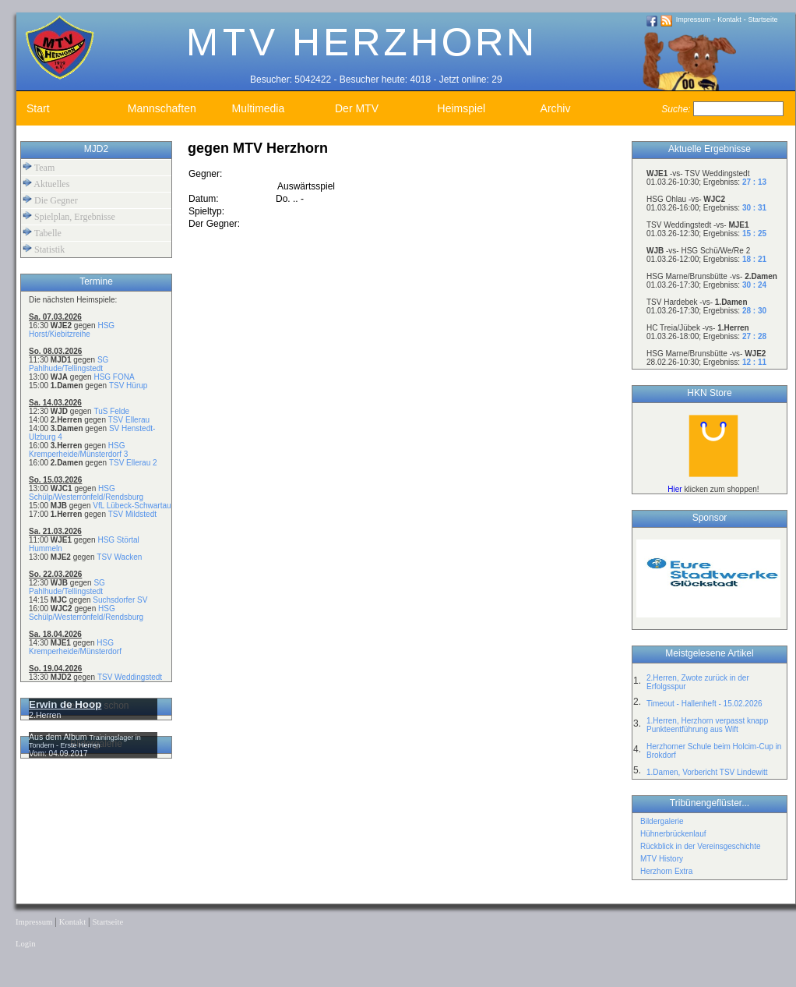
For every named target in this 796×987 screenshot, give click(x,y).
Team (39, 167)
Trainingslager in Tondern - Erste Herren (85, 741)
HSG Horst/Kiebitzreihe (71, 329)
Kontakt (729, 19)
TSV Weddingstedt (129, 677)
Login (25, 943)
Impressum (693, 19)
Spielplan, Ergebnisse (69, 216)
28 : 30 (754, 310)
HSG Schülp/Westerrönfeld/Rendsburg (86, 492)
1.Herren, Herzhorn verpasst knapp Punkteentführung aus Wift (707, 725)
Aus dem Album (59, 736)
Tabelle (42, 233)
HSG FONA (113, 377)
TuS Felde (111, 411)
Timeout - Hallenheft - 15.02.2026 (704, 703)
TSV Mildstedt (132, 514)
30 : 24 (754, 285)
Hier (674, 489)
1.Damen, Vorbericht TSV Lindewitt (706, 772)
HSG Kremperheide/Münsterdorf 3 (78, 449)
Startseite (763, 19)
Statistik (44, 249)
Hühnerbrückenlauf (673, 834)
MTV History (661, 858)
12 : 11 (754, 362)
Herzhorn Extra (666, 871)
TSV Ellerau (129, 420)
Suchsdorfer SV (120, 600)
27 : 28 (754, 336)
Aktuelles (46, 183)
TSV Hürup (128, 385)
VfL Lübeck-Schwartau (132, 505)
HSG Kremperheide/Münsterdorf (75, 647)
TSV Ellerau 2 (133, 462)
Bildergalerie (662, 821)
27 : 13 (754, 182)
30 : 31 (754, 207)
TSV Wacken (119, 557)
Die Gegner (50, 200)
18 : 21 (754, 259)
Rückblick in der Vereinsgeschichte (700, 846)
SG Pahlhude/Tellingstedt (68, 364)
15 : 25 (754, 233)
